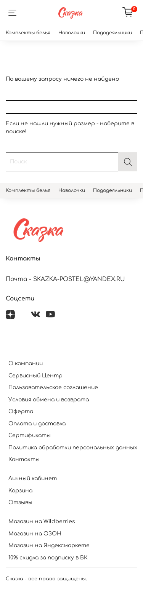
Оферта (20, 411)
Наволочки (71, 32)
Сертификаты (29, 435)
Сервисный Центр (35, 376)
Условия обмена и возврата (48, 400)
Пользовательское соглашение (53, 387)
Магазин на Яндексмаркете (49, 545)
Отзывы (20, 502)
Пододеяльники (112, 32)
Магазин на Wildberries (41, 521)
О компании (25, 363)
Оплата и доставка (37, 423)
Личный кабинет (32, 478)
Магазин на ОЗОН (34, 534)
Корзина (20, 491)
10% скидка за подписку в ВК (48, 558)
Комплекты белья (28, 32)
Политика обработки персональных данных (72, 447)
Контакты (24, 459)
